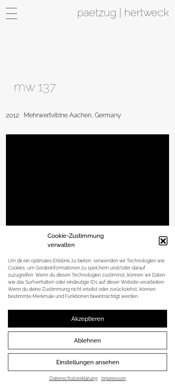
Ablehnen (87, 340)
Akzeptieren (87, 318)
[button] (163, 241)
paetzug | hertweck (123, 12)
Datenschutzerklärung (73, 378)
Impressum (113, 378)
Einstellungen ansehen (87, 362)
